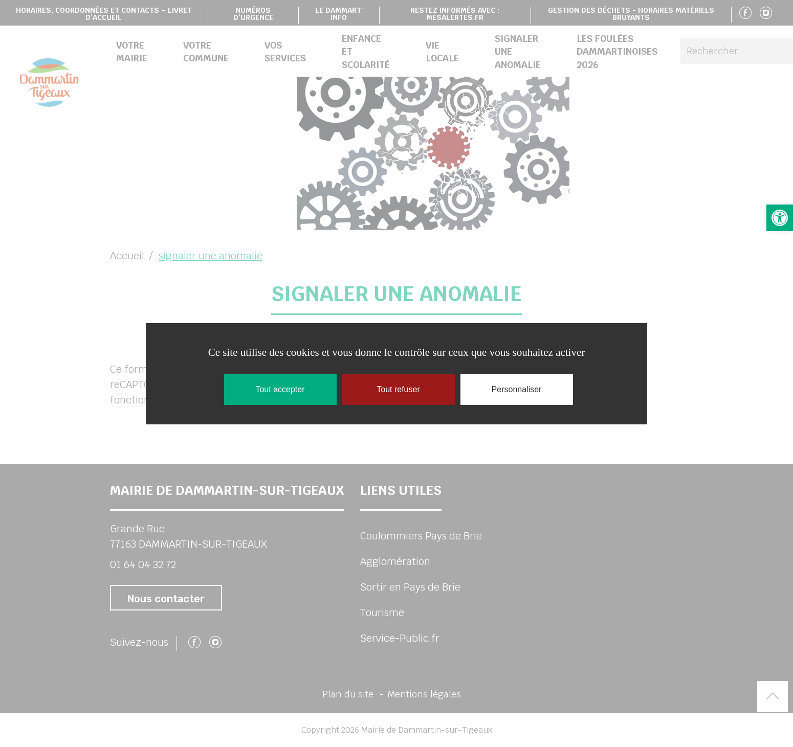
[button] (779, 218)
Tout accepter (279, 389)
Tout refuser (398, 389)
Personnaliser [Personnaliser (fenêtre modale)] (517, 389)
